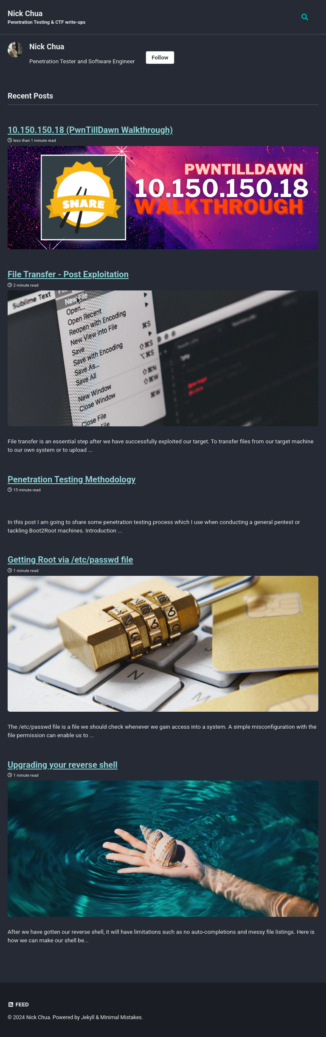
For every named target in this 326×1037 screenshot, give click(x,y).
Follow (160, 57)
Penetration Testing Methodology (79, 479)
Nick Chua (46, 17)
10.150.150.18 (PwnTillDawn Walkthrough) (100, 129)
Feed (19, 1004)
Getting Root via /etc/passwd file (78, 559)
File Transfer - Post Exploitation (75, 273)
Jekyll (88, 1017)
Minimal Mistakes (120, 1017)
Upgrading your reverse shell (69, 764)
